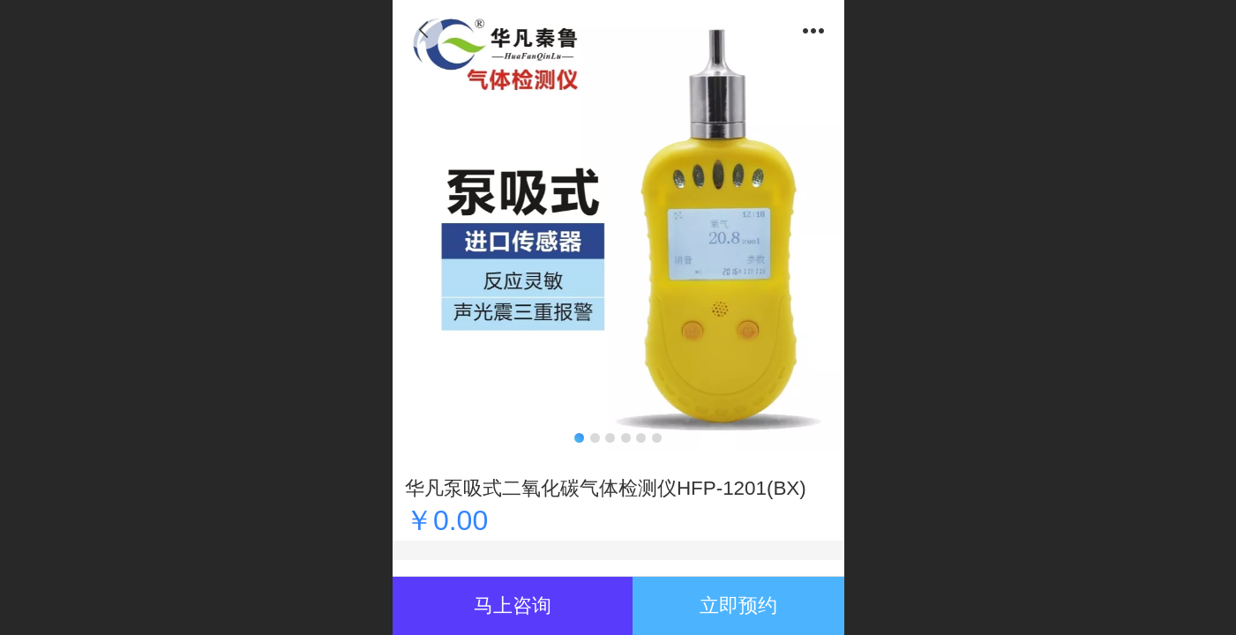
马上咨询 (512, 605)
